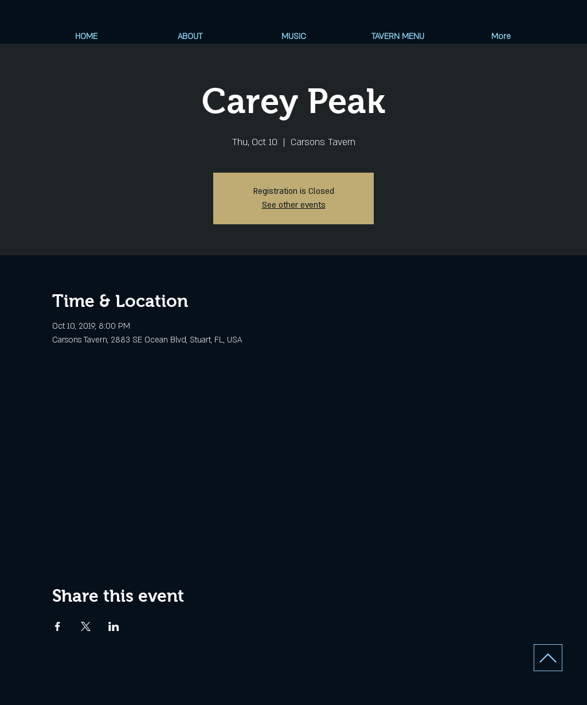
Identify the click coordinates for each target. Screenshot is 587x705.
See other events (294, 205)
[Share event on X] (85, 626)
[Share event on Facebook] (57, 626)
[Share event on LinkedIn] (113, 626)
